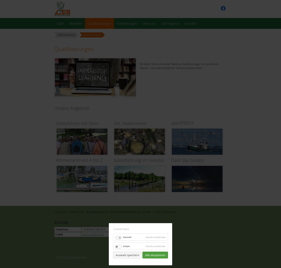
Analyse (126, 246)
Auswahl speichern (127, 255)
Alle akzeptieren (155, 255)
